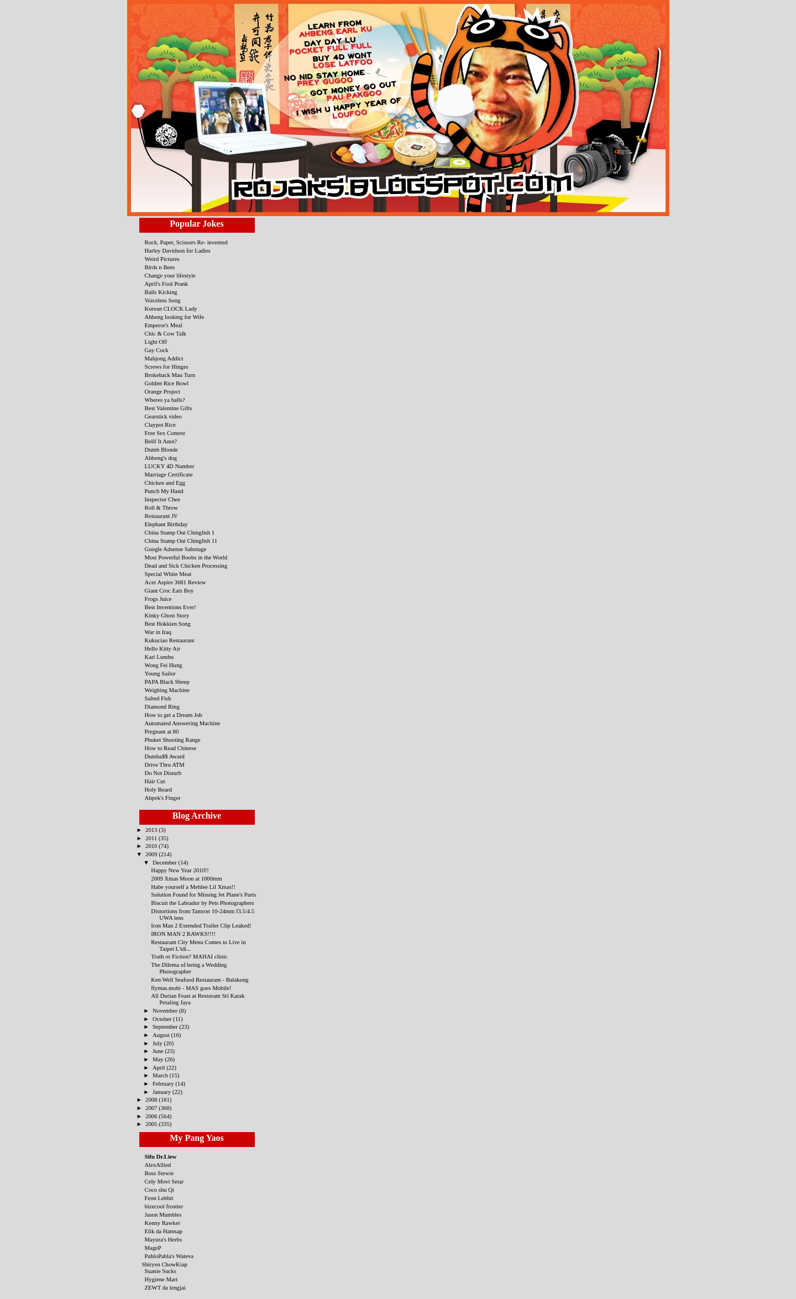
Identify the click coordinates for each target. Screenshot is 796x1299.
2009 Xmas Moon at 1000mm (186, 878)
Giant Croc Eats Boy (169, 590)
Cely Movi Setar (164, 1181)
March (161, 1075)
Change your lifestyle (170, 275)
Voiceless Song (163, 300)
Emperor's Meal (163, 325)
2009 (152, 854)
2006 (152, 1116)
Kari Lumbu (159, 656)
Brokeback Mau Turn (170, 374)
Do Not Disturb (163, 772)
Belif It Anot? (161, 441)
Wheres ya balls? (165, 399)
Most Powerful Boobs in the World (186, 557)
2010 (152, 845)
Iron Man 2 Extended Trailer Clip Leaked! (201, 925)
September (166, 1026)
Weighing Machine (167, 690)
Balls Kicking (161, 292)
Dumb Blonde (161, 449)
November (166, 1010)
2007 (152, 1107)
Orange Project (163, 391)
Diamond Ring (162, 706)
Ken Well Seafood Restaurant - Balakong (199, 979)
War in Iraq (158, 631)
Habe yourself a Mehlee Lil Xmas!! (193, 886)
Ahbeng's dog (161, 457)
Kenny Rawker (163, 1222)
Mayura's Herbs (163, 1239)
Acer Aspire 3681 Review (175, 582)
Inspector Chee (163, 499)
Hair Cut (155, 781)
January (162, 1091)
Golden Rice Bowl (167, 383)
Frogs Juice (158, 598)
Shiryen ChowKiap (164, 1264)
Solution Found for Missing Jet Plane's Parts (203, 894)
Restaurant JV (161, 515)
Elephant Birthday (166, 524)
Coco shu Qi (160, 1189)
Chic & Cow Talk (165, 333)
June (159, 1050)
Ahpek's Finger (163, 797)
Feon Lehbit (159, 1198)
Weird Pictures (162, 258)
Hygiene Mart (161, 1279)
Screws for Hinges (166, 366)
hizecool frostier (164, 1206)
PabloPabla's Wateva (169, 1256)
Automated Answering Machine (183, 723)
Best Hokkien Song (168, 623)
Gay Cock (157, 350)
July (158, 1043)
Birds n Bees (160, 267)
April (159, 1067)
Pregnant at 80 (162, 731)
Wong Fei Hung (163, 665)
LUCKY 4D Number (170, 466)
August (162, 1034)
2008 (152, 1099)
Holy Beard (158, 789)
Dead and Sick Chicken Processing (186, 565)
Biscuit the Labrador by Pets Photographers (202, 902)
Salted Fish (158, 698)
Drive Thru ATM (165, 764)
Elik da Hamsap (163, 1231)
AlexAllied (158, 1164)
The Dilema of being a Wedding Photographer (189, 968)
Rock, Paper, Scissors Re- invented (186, 242)
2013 (152, 829)
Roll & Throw (161, 507)
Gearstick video (163, 416)
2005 (152, 1123)
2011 (152, 838)
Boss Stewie (159, 1173)
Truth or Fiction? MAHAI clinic (189, 956)
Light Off (156, 341)
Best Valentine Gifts (168, 408)
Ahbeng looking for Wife (175, 316)
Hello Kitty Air (163, 648)
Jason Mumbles (163, 1214)
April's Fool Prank (166, 283)
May (159, 1059)
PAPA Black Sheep (167, 681)
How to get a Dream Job (173, 714)
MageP (153, 1247)
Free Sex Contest (165, 432)
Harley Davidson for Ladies (178, 250)
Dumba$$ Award (165, 756)
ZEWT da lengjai (165, 1287)
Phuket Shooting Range (173, 739)
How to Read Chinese (171, 748)
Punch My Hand (164, 491)
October (163, 1018)
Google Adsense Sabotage (176, 549)
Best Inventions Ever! (170, 607)
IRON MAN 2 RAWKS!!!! (183, 933)
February (164, 1083)
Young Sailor (160, 673)
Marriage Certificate (169, 474)
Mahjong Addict (164, 358)
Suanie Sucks (160, 1270)
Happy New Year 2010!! (180, 870)
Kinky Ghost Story (167, 615)
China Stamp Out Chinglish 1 (180, 532)
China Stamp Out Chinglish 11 (181, 540)
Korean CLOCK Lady (171, 308)
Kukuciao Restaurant (170, 640)
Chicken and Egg (165, 482)
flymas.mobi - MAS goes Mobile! (191, 987)
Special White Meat (168, 573)
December (166, 862)
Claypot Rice (160, 424)
